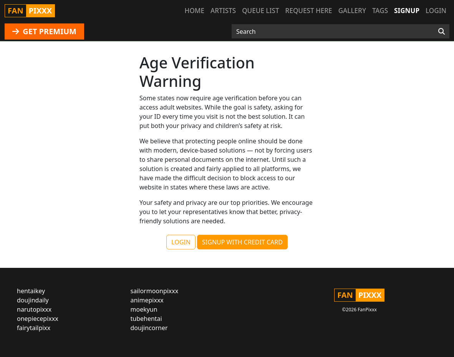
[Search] (441, 31)
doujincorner (149, 328)
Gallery (352, 10)
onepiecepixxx (37, 318)
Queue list (260, 10)
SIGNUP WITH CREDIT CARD (242, 242)
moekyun (144, 309)
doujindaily (33, 300)
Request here (308, 10)
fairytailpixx (33, 328)
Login (436, 10)
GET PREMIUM (44, 31)
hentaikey (31, 291)
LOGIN (181, 242)
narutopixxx (34, 309)
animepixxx (147, 300)
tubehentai (146, 318)
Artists (223, 10)
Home (194, 10)
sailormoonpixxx (155, 291)
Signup (406, 10)
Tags (380, 10)
